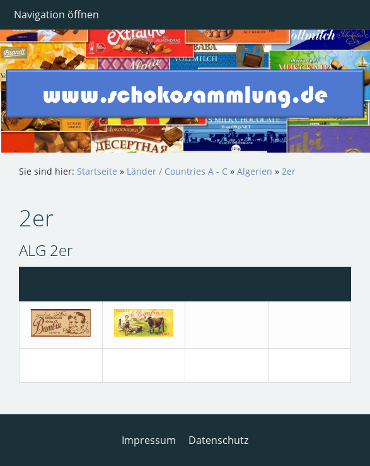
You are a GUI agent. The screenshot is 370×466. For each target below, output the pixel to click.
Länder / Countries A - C (177, 171)
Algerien (254, 171)
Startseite (97, 171)
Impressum (149, 440)
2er (289, 171)
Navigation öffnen (56, 14)
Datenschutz (218, 440)
